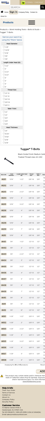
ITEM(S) (29, 2)
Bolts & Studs (33, 29)
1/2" (38, 241)
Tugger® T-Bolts (6, 32)
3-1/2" (22, 204)
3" (21, 198)
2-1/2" (22, 192)
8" (22, 235)
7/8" (11, 241)
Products (8, 22)
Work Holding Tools (17, 29)
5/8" (38, 316)
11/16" (11, 179)
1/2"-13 (31, 241)
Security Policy (7, 402)
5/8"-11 (31, 316)
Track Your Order (8, 390)
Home (6, 12)
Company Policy (24, 12)
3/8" (38, 179)
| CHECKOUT (38, 2)
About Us (3, 16)
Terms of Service (8, 393)
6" (22, 223)
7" (21, 229)
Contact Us (33, 12)
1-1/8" (11, 316)
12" (22, 310)
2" (21, 185)
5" (21, 216)
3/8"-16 (31, 179)
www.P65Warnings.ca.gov (32, 381)
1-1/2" (22, 179)
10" (22, 304)
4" (22, 210)
